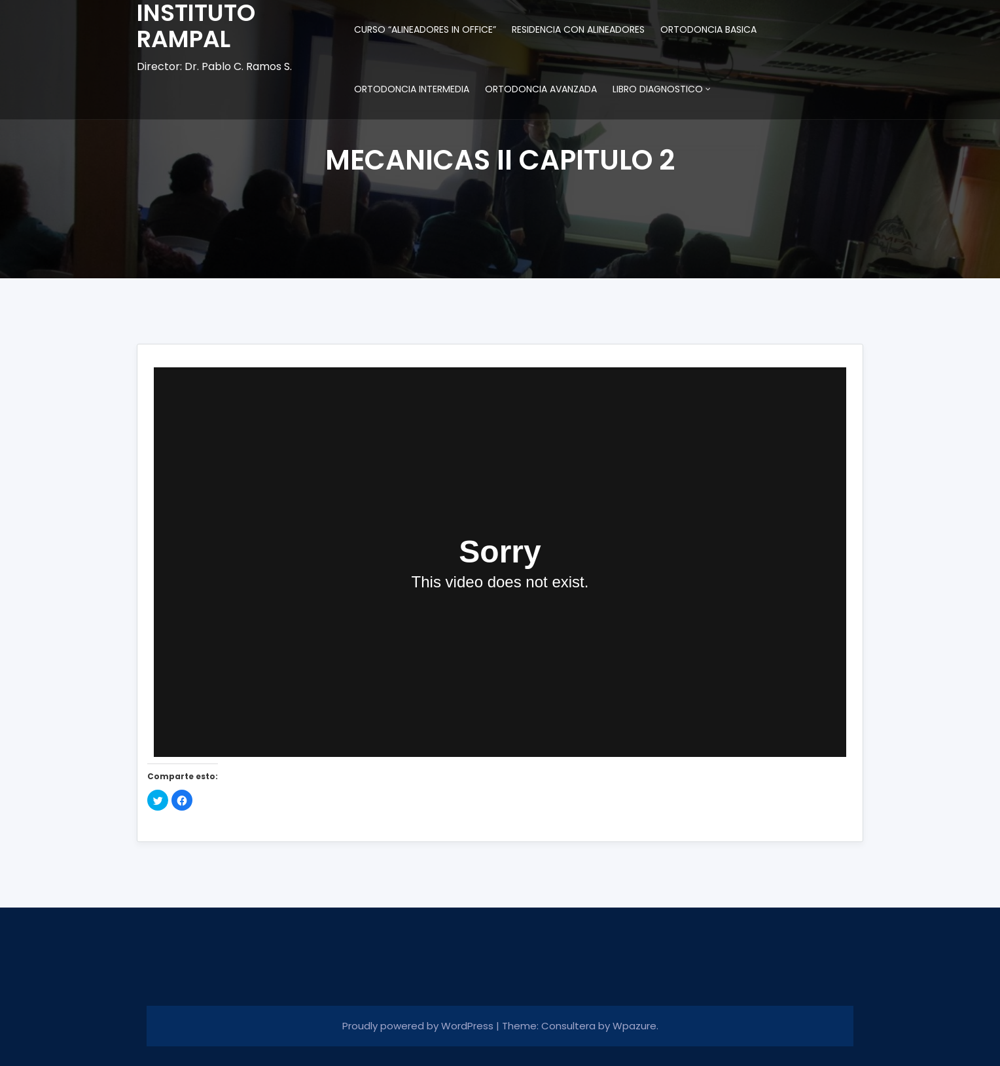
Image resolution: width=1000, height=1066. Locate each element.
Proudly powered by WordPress (419, 1026)
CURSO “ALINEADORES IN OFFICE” (425, 29)
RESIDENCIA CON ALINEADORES (578, 29)
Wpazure (634, 1026)
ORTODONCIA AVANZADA (541, 89)
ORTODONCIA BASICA (708, 29)
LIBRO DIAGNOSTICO (658, 89)
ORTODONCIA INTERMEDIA (411, 89)
